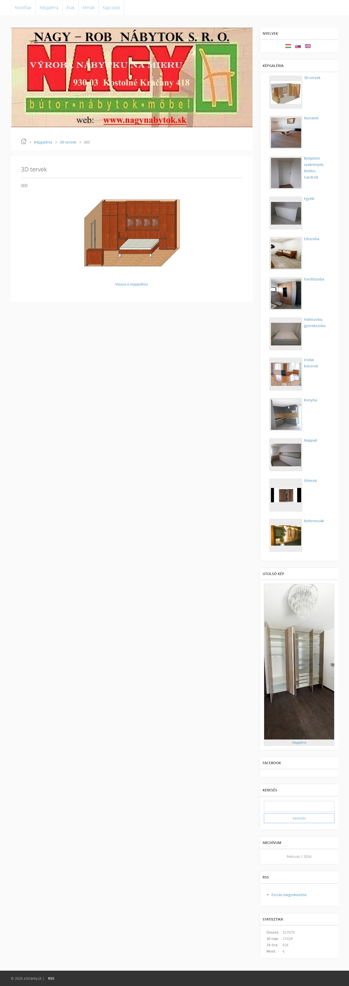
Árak (70, 7)
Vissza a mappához (131, 284)
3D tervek (68, 142)
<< (269, 856)
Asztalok (311, 118)
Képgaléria (49, 7)
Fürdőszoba (314, 279)
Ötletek (310, 480)
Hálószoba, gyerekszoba (315, 322)
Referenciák (314, 520)
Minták (89, 7)
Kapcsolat (111, 7)
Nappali (310, 440)
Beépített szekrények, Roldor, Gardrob (314, 168)
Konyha (310, 400)
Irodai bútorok (311, 362)
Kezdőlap (23, 7)
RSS (51, 978)
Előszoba (311, 238)
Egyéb (309, 198)
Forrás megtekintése (289, 894)
